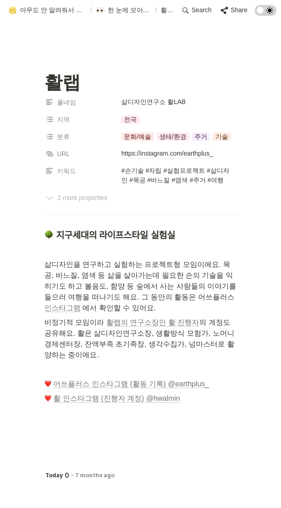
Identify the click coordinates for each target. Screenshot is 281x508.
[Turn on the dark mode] (265, 13)
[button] (47, 10)
